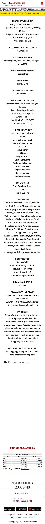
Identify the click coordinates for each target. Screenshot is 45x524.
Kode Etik (36, 514)
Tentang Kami (10, 514)
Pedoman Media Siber (19, 517)
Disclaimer (28, 514)
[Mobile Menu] (44, 9)
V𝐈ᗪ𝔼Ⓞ (31, 517)
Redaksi (19, 514)
